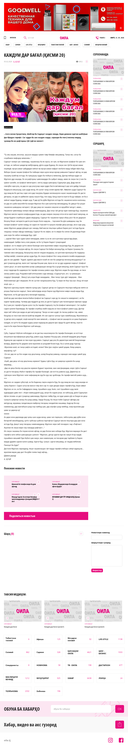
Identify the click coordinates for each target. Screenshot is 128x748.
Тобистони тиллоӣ (57, 45)
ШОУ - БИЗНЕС (74, 45)
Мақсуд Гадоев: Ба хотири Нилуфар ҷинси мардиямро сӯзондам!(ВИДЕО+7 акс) (25, 499)
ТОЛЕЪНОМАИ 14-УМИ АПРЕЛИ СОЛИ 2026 (103, 82)
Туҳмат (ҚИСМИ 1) (99, 192)
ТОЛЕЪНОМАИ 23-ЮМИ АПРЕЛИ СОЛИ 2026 (104, 102)
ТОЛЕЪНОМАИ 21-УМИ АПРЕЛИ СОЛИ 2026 (103, 112)
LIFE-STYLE (29, 45)
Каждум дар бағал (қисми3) (94, 627)
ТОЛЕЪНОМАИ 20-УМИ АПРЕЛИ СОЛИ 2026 (103, 92)
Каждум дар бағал (10, 627)
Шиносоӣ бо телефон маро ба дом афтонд (24, 485)
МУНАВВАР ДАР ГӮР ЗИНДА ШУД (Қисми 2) (66, 498)
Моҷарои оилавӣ (101, 45)
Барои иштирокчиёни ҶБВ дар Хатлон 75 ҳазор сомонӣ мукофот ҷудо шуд (104, 213)
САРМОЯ (17, 45)
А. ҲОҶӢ (16, 62)
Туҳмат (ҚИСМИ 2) (99, 202)
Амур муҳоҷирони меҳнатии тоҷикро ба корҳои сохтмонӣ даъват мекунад (103, 224)
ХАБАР (7, 45)
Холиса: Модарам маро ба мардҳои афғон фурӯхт (64, 485)
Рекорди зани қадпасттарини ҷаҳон (103, 183)
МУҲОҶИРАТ (42, 45)
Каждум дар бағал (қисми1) (54, 627)
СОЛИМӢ (87, 45)
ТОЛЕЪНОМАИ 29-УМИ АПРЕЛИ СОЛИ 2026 (103, 122)
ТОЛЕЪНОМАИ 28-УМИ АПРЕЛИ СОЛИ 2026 (103, 132)
